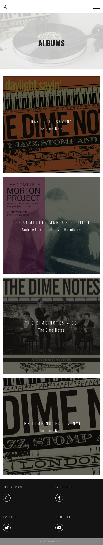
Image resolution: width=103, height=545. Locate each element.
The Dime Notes (50, 7)
